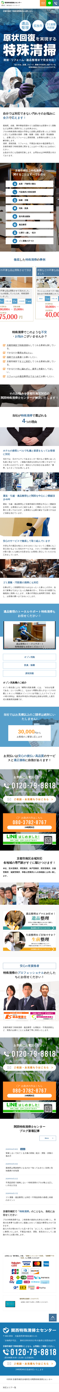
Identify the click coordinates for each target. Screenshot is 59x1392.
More (47, 1138)
